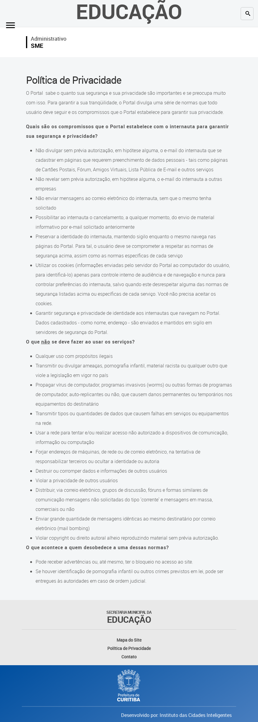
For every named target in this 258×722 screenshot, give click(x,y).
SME (37, 46)
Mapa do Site (129, 640)
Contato (129, 657)
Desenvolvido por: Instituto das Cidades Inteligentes (176, 715)
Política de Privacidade (129, 648)
